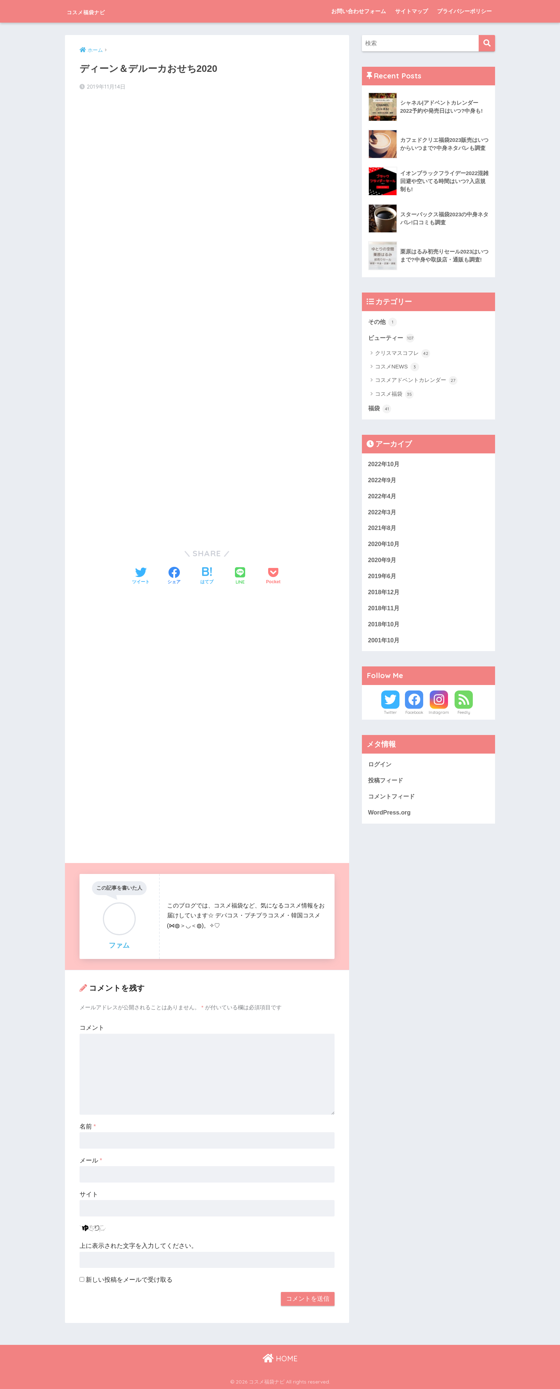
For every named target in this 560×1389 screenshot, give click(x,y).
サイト (89, 1194)
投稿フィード (386, 785)
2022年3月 (383, 514)
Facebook (414, 717)
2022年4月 (383, 497)
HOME (280, 1357)
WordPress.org (390, 818)
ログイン (380, 769)
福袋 (380, 409)
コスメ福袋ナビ (98, 11)
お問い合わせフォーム (358, 11)
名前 (88, 1126)
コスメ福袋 (394, 395)
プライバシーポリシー (464, 11)
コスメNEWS (397, 367)
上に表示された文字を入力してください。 (138, 1245)
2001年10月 (384, 644)
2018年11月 (384, 611)
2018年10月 (384, 627)
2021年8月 (383, 530)
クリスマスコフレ (402, 353)
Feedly (463, 717)
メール (91, 1160)
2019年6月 (383, 579)
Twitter (390, 717)
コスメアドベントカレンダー (416, 381)
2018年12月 (384, 595)
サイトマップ (411, 11)
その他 (383, 322)
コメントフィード (393, 801)
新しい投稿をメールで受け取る (129, 1279)
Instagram (439, 717)
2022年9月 (383, 481)
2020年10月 (384, 546)
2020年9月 (383, 563)
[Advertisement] (207, 155)
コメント (92, 1027)
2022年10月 (384, 464)
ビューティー (392, 338)
